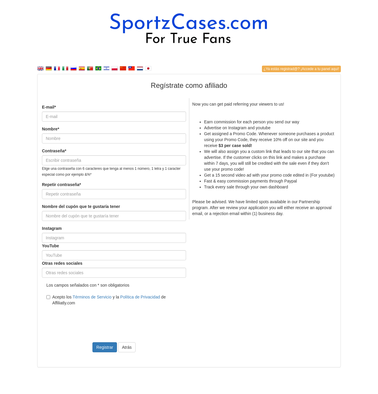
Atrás (127, 347)
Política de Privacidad (140, 297)
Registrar (104, 347)
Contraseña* (54, 150)
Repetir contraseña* (61, 184)
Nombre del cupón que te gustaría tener (81, 206)
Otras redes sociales (62, 263)
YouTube (50, 245)
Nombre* (50, 129)
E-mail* (49, 107)
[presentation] (87, 320)
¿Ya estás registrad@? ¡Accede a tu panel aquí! (301, 69)
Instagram (52, 228)
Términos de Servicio (92, 297)
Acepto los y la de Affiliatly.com (106, 300)
